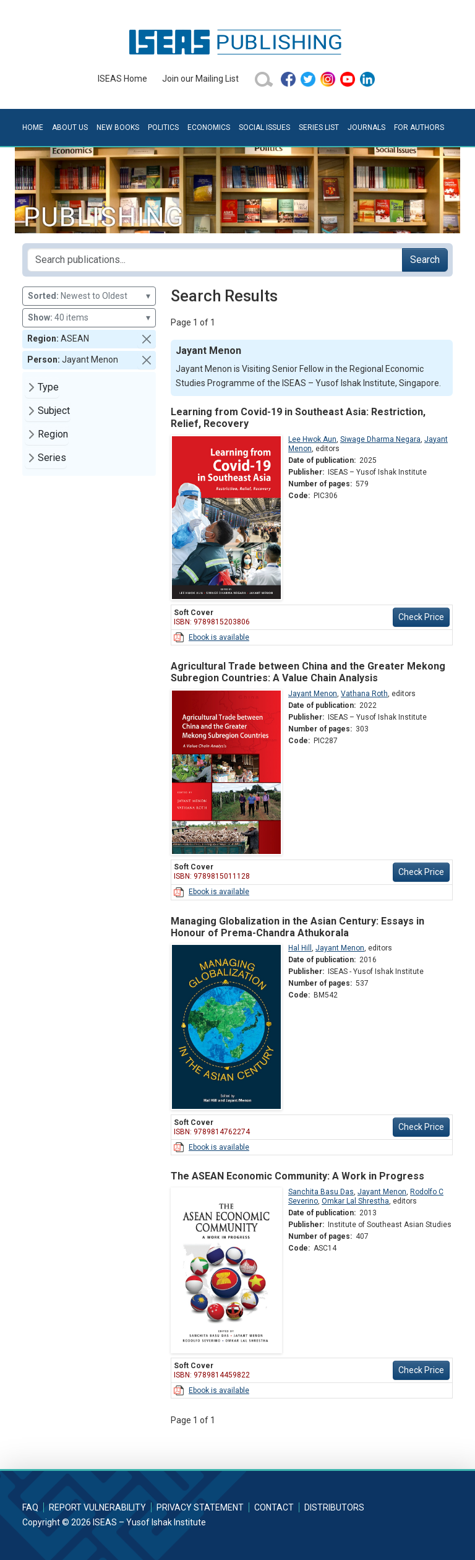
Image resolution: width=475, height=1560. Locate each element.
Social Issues (264, 127)
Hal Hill (300, 948)
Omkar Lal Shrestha (355, 1201)
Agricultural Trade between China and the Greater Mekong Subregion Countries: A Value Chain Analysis (308, 672)
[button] (146, 339)
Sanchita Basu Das (321, 1191)
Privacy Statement (200, 1507)
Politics (163, 127)
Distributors (334, 1507)
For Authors (419, 127)
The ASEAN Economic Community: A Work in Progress (297, 1176)
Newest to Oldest (89, 296)
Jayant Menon (312, 693)
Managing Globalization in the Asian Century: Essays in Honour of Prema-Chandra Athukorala (297, 927)
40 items (89, 317)
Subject (54, 410)
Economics (208, 127)
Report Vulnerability (97, 1507)
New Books (117, 127)
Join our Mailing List (200, 79)
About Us (70, 127)
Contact (274, 1507)
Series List (319, 127)
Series (52, 457)
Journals (366, 127)
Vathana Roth (364, 693)
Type (48, 387)
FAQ (30, 1507)
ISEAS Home (122, 79)
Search (425, 259)
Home (32, 127)
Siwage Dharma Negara (380, 439)
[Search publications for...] (215, 260)
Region (53, 434)
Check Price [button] (421, 617)
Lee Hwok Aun (312, 439)
